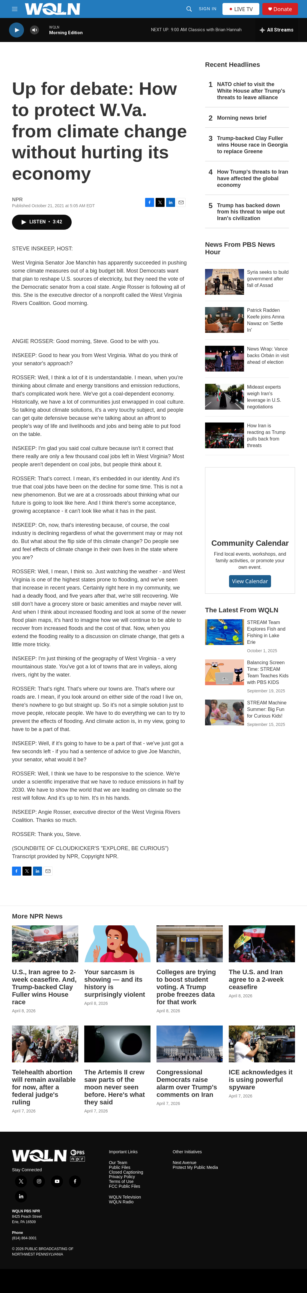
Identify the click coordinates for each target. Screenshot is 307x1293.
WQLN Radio (121, 1202)
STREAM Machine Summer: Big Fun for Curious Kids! (267, 709)
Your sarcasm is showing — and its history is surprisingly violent (114, 983)
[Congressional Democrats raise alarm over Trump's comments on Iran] (189, 1044)
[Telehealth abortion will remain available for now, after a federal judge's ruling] (45, 1044)
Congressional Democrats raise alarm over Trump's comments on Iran (186, 1083)
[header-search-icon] (189, 9)
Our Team (118, 1162)
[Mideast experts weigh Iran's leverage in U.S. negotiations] (224, 397)
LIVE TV (241, 9)
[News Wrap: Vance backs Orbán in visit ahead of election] (224, 359)
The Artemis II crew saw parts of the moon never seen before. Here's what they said (114, 1087)
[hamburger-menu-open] (14, 9)
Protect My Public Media (195, 1167)
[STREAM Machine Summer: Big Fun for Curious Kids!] (224, 712)
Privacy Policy (122, 1177)
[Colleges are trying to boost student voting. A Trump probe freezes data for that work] (189, 943)
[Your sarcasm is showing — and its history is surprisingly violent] (117, 943)
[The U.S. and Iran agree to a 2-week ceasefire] (262, 943)
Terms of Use (121, 1181)
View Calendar (250, 581)
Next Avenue (184, 1162)
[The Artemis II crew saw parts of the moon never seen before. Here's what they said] (117, 1044)
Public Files (119, 1167)
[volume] (34, 30)
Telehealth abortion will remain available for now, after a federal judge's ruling (44, 1087)
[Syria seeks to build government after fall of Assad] (224, 282)
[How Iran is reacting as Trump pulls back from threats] (224, 435)
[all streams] (276, 30)
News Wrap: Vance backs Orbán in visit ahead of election (268, 355)
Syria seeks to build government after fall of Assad (268, 279)
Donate (282, 9)
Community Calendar (250, 543)
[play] (16, 30)
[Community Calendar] (250, 498)
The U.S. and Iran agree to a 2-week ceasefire (256, 979)
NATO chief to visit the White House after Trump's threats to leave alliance (251, 90)
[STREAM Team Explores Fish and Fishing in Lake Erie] (224, 632)
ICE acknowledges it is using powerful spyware (261, 1079)
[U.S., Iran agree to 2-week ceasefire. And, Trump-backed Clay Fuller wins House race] (45, 943)
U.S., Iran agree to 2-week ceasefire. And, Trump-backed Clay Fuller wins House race (44, 987)
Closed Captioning (126, 1172)
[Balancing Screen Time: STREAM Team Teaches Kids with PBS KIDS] (224, 672)
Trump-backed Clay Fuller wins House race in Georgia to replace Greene (252, 144)
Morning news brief (242, 118)
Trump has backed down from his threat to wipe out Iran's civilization (251, 212)
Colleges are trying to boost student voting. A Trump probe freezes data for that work (186, 987)
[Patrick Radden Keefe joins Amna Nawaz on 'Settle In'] (224, 320)
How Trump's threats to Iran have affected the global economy (252, 178)
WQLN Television (125, 1197)
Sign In (207, 8)
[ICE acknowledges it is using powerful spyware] (262, 1044)
